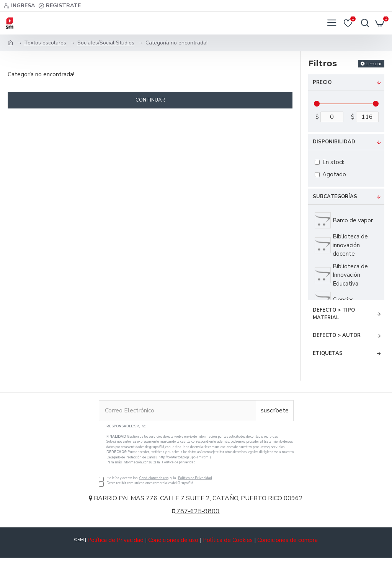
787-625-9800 (195, 511)
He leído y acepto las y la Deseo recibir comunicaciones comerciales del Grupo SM (196, 455)
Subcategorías (335, 196)
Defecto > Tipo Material (334, 314)
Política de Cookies (228, 540)
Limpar (374, 63)
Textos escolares (45, 42)
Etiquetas (328, 353)
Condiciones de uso (153, 478)
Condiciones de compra (287, 540)
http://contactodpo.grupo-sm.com (183, 457)
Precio (322, 82)
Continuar (150, 100)
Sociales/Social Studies (105, 42)
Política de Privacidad (195, 478)
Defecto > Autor (337, 335)
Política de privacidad (179, 462)
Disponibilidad (334, 141)
